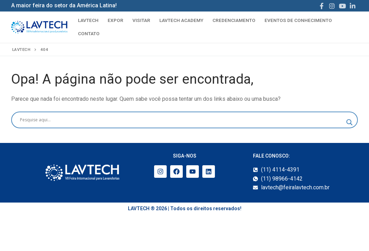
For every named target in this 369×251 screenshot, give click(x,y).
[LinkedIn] (352, 6)
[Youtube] (342, 6)
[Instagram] (332, 6)
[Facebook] (322, 6)
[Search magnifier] (349, 122)
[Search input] (181, 120)
